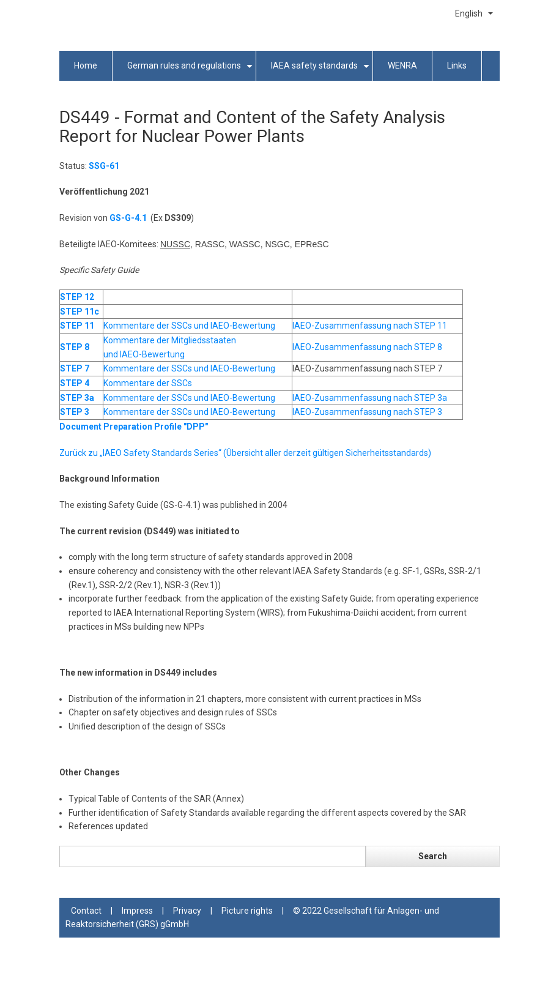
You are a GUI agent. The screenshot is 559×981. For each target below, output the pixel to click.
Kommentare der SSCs (147, 383)
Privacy (187, 911)
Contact (86, 911)
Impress (137, 911)
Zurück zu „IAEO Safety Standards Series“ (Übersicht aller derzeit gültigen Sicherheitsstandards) (245, 453)
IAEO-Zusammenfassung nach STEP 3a (369, 398)
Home (85, 65)
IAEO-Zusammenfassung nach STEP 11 (369, 325)
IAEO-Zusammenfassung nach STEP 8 (367, 347)
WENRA (402, 65)
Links (457, 65)
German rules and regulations (191, 71)
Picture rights (247, 911)
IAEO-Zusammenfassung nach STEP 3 (367, 412)
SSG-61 (104, 166)
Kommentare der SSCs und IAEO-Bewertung (189, 325)
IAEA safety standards (322, 71)
